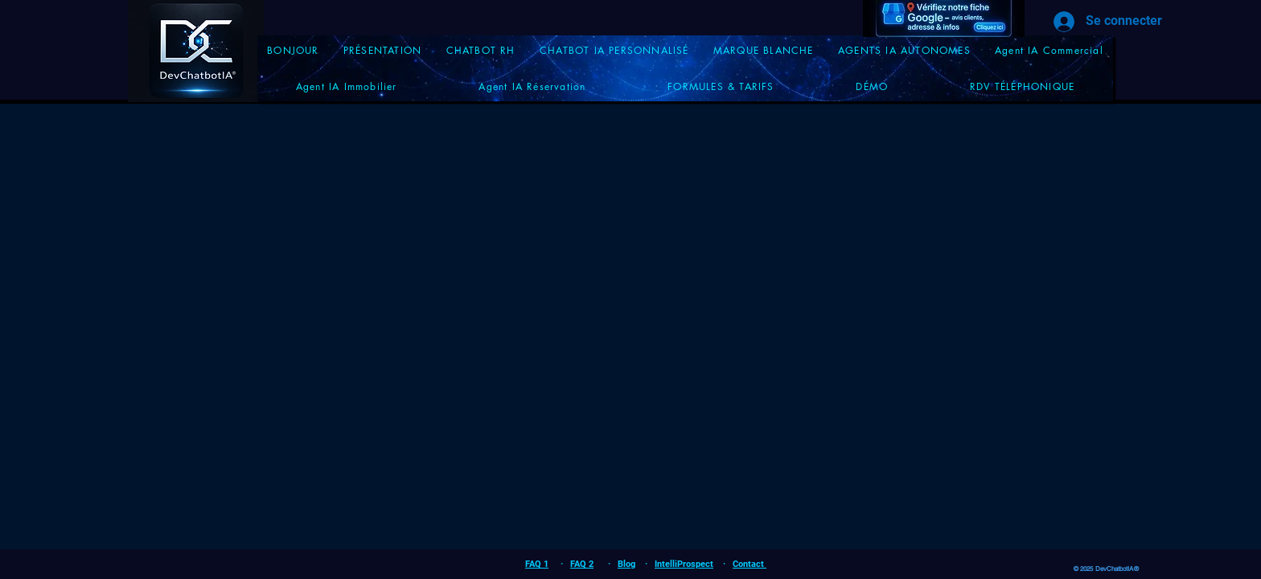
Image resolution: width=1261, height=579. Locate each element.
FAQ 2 (582, 564)
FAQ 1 (536, 564)
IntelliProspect (684, 564)
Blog (626, 564)
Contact (749, 564)
